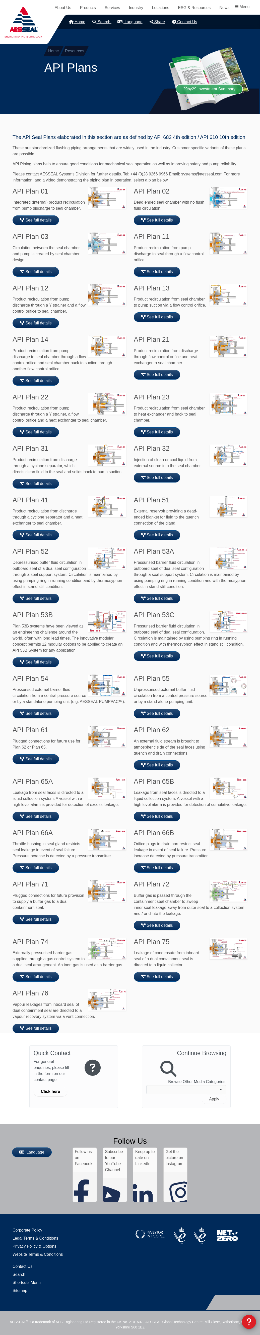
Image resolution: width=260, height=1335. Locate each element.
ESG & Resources (194, 8)
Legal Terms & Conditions (35, 1238)
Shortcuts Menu (27, 1282)
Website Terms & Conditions (38, 1254)
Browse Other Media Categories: (197, 1082)
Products (88, 8)
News (224, 8)
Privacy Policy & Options (34, 1246)
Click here (50, 1091)
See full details (36, 220)
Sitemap (20, 1290)
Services (112, 8)
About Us (63, 8)
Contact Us (184, 22)
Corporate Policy (27, 1230)
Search (101, 22)
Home (77, 22)
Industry (136, 8)
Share (157, 22)
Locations (160, 8)
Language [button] (130, 22)
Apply (214, 1099)
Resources (74, 51)
